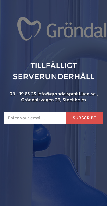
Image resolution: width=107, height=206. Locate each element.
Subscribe (84, 117)
